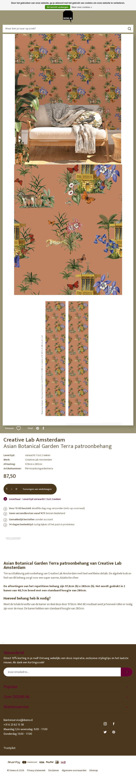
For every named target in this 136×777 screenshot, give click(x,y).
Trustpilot (10, 748)
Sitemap (93, 770)
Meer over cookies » (82, 7)
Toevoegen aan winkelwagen (37, 489)
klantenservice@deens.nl (18, 720)
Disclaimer (53, 770)
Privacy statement (36, 770)
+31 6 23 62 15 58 (14, 724)
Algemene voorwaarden (74, 770)
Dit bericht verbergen (57, 7)
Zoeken (129, 29)
